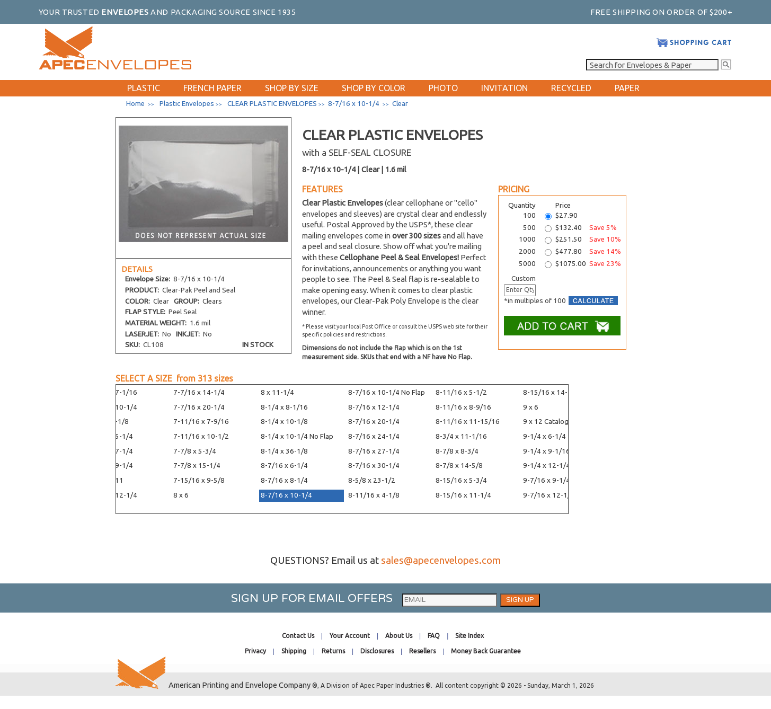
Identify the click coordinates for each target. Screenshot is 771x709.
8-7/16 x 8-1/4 (284, 480)
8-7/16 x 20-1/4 (374, 422)
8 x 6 (181, 495)
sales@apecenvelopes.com (441, 560)
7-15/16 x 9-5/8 (199, 480)
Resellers (422, 651)
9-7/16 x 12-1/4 (548, 495)
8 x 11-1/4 (277, 392)
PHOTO (443, 88)
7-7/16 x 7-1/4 (109, 451)
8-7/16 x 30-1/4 (374, 465)
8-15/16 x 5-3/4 (461, 480)
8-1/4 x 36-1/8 (284, 451)
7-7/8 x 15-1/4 (196, 465)
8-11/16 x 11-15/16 (468, 422)
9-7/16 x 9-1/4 (546, 480)
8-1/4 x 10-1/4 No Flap (297, 436)
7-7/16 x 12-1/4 (111, 495)
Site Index (469, 635)
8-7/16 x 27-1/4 (374, 451)
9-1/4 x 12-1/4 (546, 465)
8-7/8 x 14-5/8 (459, 465)
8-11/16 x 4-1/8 (374, 495)
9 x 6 (530, 407)
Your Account (350, 635)
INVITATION (504, 88)
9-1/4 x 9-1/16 (546, 451)
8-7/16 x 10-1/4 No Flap (386, 392)
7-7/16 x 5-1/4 (109, 436)
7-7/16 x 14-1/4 (199, 392)
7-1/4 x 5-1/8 (107, 422)
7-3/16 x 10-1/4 (111, 407)
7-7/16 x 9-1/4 (109, 465)
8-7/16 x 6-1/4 (284, 465)
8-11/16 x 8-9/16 (463, 407)
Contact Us (298, 635)
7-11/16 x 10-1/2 (201, 436)
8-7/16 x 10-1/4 (286, 495)
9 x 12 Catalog (546, 422)
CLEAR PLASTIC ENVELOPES (272, 104)
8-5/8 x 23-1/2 (371, 480)
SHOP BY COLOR (373, 88)
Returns (333, 651)
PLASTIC (143, 88)
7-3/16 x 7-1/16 (111, 392)
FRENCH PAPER (212, 88)
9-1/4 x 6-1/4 (544, 436)
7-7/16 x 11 (104, 480)
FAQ (434, 635)
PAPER (627, 88)
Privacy (255, 651)
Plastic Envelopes (186, 104)
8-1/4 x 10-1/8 (284, 422)
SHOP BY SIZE (291, 88)
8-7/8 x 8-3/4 (457, 451)
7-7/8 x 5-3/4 (194, 451)
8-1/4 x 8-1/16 (284, 407)
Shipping (293, 651)
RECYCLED (571, 88)
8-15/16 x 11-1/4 (463, 495)
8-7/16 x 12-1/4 (374, 407)
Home (135, 104)
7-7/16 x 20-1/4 (199, 407)
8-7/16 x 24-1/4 (374, 436)
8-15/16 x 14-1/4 (551, 392)
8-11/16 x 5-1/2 (461, 392)
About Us (398, 635)
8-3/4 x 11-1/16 (461, 436)
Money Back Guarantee (486, 651)
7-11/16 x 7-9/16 (201, 422)
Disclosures (377, 651)
